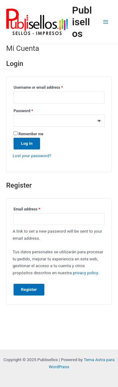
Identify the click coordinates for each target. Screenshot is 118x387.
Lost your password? (32, 155)
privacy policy (85, 272)
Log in (27, 143)
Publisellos (82, 22)
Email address (34, 208)
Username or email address (46, 87)
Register (29, 289)
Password (31, 110)
